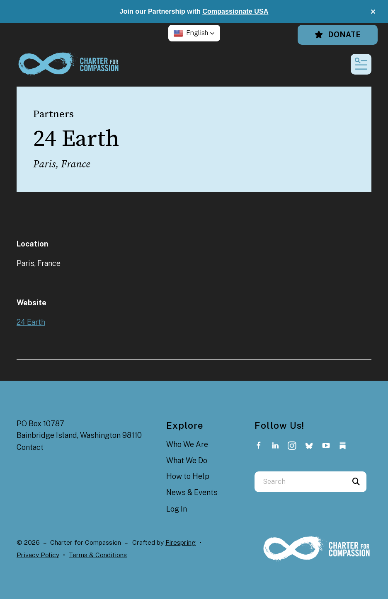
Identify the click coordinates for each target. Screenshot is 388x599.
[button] (373, 11)
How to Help (187, 476)
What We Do (186, 460)
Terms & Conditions (98, 555)
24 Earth (31, 322)
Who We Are (187, 444)
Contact (30, 447)
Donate (337, 34)
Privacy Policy (38, 555)
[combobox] (300, 481)
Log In (176, 509)
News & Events (192, 492)
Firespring (180, 542)
